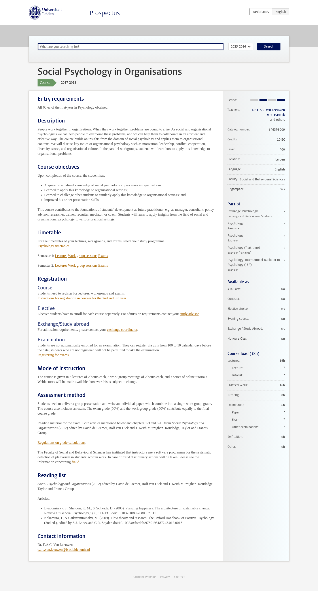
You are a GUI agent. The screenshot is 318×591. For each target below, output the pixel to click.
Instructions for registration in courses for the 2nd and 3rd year (82, 298)
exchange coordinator (122, 329)
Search (269, 46)
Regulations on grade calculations (61, 442)
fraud (75, 462)
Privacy (165, 577)
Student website (144, 577)
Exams (103, 256)
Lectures (61, 256)
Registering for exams (53, 355)
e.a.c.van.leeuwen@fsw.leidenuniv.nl (64, 549)
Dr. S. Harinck (275, 115)
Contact (179, 577)
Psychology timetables (53, 246)
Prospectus (104, 13)
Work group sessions (82, 256)
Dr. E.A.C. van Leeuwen (268, 110)
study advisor (189, 314)
